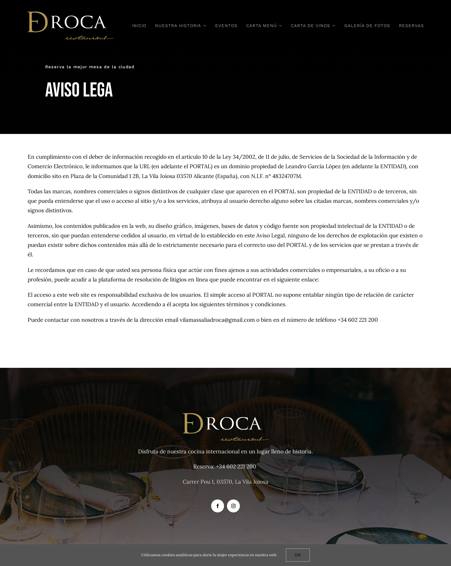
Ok (298, 555)
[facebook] (217, 505)
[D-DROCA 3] (70, 14)
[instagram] (233, 505)
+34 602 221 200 (236, 466)
